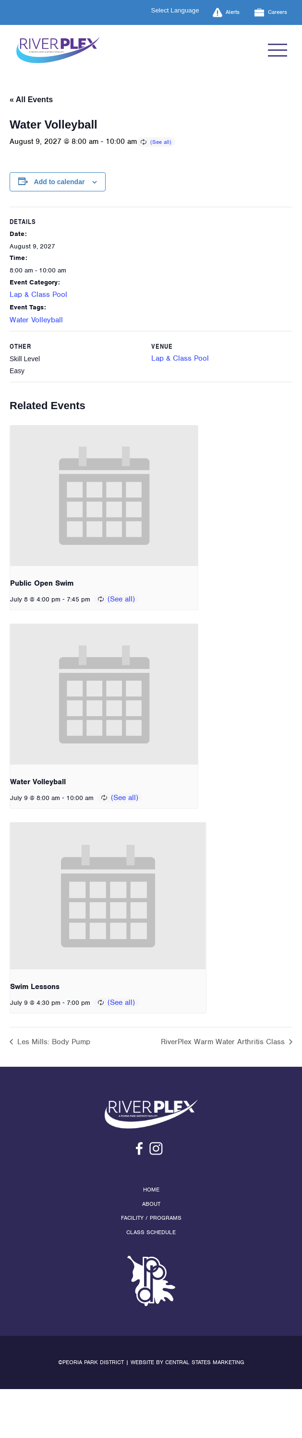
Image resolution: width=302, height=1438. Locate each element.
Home (151, 1189)
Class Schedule (151, 1232)
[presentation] (104, 495)
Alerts (226, 12)
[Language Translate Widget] (181, 10)
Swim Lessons (35, 986)
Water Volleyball (36, 320)
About (151, 1204)
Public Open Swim (41, 583)
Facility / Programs (151, 1218)
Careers (270, 12)
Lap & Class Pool (38, 294)
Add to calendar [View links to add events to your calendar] (59, 182)
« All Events (31, 99)
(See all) (160, 142)
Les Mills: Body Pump (52, 1042)
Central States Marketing (204, 1362)
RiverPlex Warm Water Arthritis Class (224, 1042)
